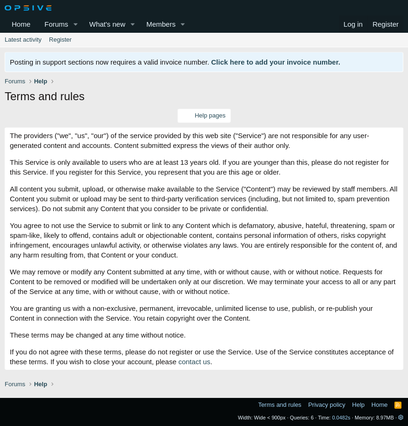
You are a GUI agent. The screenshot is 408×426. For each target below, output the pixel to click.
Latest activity (23, 39)
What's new (107, 24)
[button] (75, 24)
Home (21, 24)
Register (60, 39)
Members (161, 24)
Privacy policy (326, 404)
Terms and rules (279, 404)
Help (358, 404)
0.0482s (341, 417)
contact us (194, 362)
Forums (56, 24)
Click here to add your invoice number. (275, 62)
